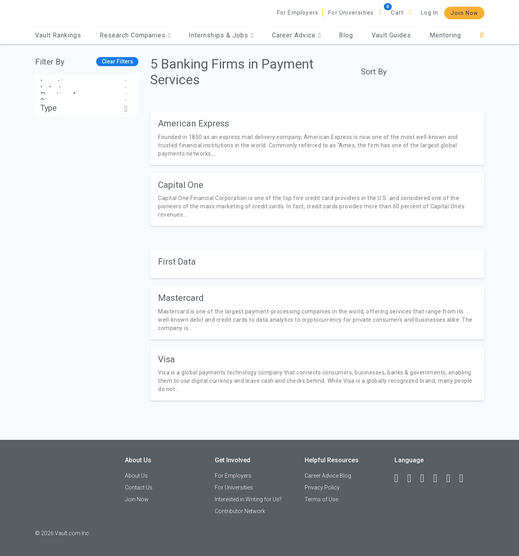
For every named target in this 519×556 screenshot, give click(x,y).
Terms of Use (321, 499)
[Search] (482, 35)
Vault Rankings (58, 35)
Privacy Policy (322, 487)
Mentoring (445, 35)
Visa (166, 359)
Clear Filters (117, 61)
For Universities (351, 12)
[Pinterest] (452, 478)
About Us (136, 476)
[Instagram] (439, 478)
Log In (429, 12)
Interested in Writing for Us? (248, 499)
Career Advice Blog (328, 476)
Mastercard (181, 298)
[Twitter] (426, 478)
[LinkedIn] (413, 478)
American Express (193, 123)
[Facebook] (400, 478)
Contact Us (139, 487)
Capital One (180, 185)
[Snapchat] (465, 478)
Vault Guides (391, 35)
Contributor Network (240, 511)
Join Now (464, 13)
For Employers (298, 12)
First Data (177, 262)
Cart (397, 12)
